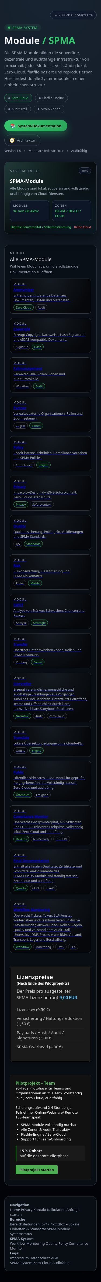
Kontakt (39, 1209)
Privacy (26, 1209)
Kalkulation (56, 1209)
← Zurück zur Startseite (73, 15)
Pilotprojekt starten (36, 1169)
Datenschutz (40, 1257)
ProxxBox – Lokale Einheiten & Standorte (44, 1226)
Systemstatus (21, 1233)
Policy (63, 1243)
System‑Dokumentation (35, 126)
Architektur (22, 140)
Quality (52, 1243)
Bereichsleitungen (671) (29, 1224)
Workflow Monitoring (27, 1243)
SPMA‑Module (58, 1229)
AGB (54, 1257)
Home (15, 1209)
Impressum (19, 1257)
